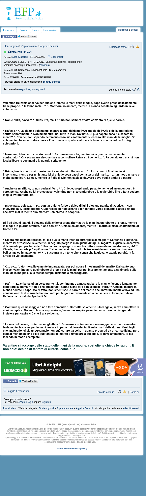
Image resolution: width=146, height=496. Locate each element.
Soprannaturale (29, 46)
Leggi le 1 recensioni (16, 391)
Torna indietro (10, 408)
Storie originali (11, 46)
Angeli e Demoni (49, 46)
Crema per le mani (20, 52)
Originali (23, 29)
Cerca (35, 29)
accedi (134, 29)
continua (44, 65)
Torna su (134, 392)
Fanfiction (8, 29)
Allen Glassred (20, 57)
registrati (40, 89)
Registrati (123, 29)
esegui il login (25, 89)
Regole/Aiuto (50, 29)
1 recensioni (56, 57)
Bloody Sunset (51, 81)
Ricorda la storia (118, 47)
